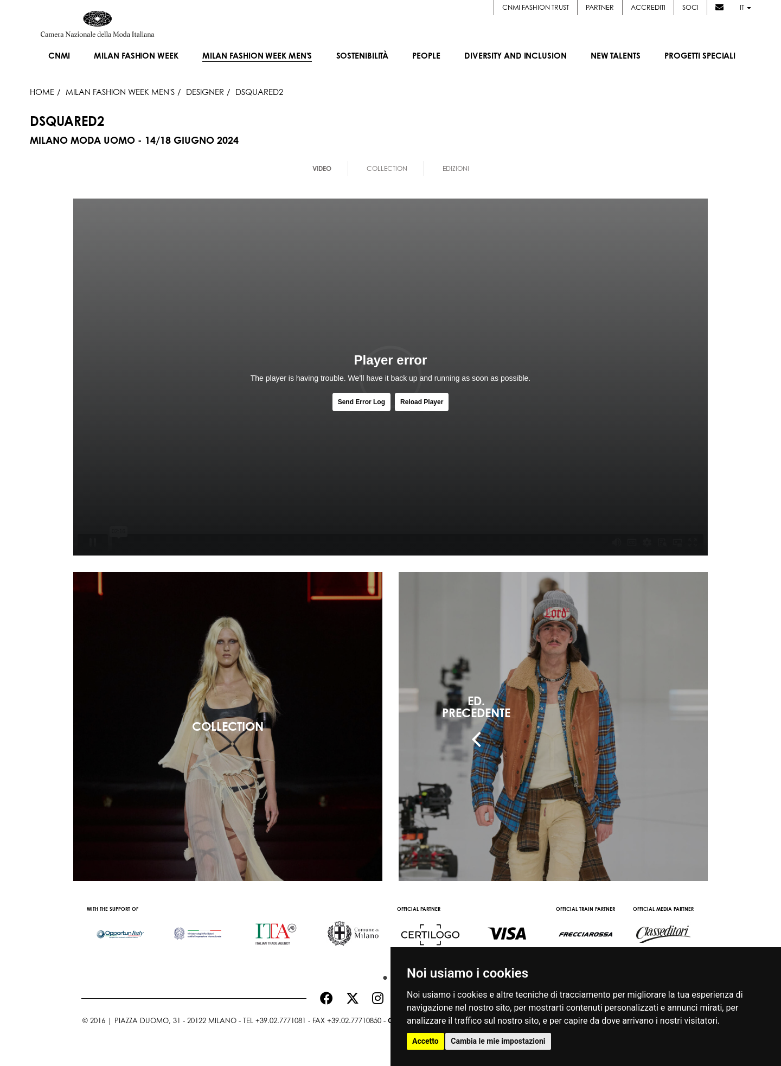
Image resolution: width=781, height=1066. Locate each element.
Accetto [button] (425, 1041)
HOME (42, 92)
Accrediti (648, 7)
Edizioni (456, 168)
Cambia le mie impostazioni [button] (498, 1041)
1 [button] (382, 975)
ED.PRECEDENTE (476, 707)
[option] (120, 929)
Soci (690, 7)
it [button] (745, 7)
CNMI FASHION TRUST (535, 7)
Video (321, 168)
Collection (387, 168)
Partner (600, 7)
